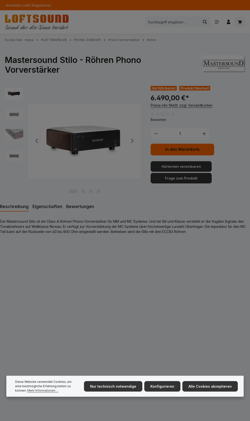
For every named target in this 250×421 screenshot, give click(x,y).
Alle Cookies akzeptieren (210, 392)
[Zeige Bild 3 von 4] (91, 191)
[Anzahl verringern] (156, 134)
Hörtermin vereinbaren (181, 166)
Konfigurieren (162, 392)
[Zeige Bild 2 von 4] (83, 191)
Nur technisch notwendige (113, 392)
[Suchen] (205, 22)
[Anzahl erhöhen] (204, 134)
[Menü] (217, 22)
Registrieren (41, 5)
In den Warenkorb (182, 149)
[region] (73, 141)
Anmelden (14, 5)
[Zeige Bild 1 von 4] (73, 191)
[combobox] (172, 22)
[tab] (14, 206)
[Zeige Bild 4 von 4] (98, 191)
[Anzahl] (180, 134)
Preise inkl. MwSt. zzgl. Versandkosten (181, 105)
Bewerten (158, 120)
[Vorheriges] (37, 141)
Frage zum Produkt (181, 178)
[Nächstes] (132, 141)
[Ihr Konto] (228, 22)
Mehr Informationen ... (42, 396)
